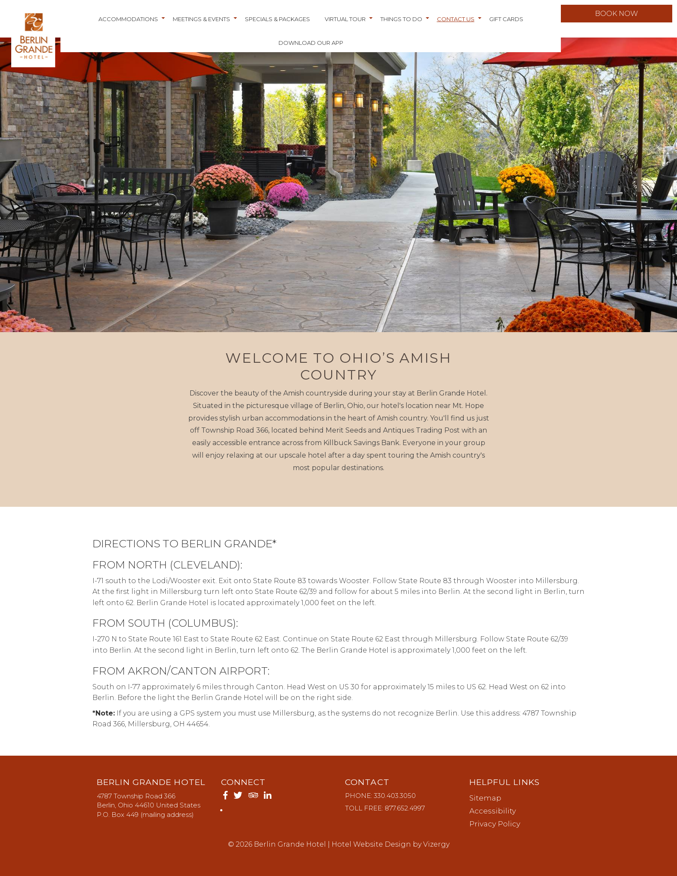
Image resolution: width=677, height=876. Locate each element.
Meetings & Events (201, 22)
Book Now (613, 17)
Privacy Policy (494, 823)
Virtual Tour (345, 22)
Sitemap (485, 798)
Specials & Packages (277, 22)
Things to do (401, 22)
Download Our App (310, 46)
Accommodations (128, 22)
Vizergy (436, 844)
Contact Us (456, 22)
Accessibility (492, 811)
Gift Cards (506, 22)
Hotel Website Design (371, 844)
